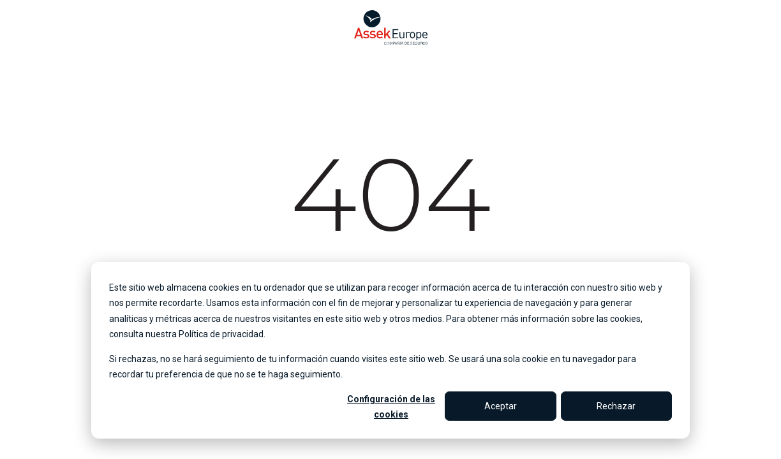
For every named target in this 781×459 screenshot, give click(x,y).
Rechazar (616, 406)
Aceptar (500, 406)
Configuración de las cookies (391, 407)
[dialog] (390, 350)
